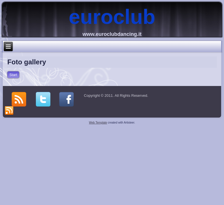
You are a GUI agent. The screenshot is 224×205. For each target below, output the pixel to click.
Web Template (98, 122)
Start (13, 75)
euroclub (112, 16)
